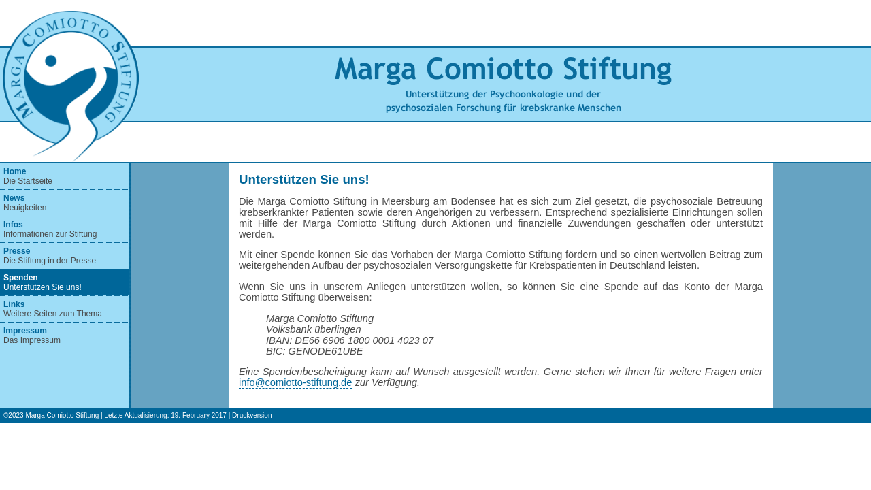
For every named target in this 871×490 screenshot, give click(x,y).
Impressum (25, 331)
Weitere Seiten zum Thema (52, 308)
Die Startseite (27, 176)
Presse (16, 251)
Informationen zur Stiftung (50, 229)
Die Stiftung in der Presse (49, 255)
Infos (13, 224)
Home (14, 171)
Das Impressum (32, 335)
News (13, 198)
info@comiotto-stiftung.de (295, 382)
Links (13, 304)
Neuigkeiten (24, 202)
